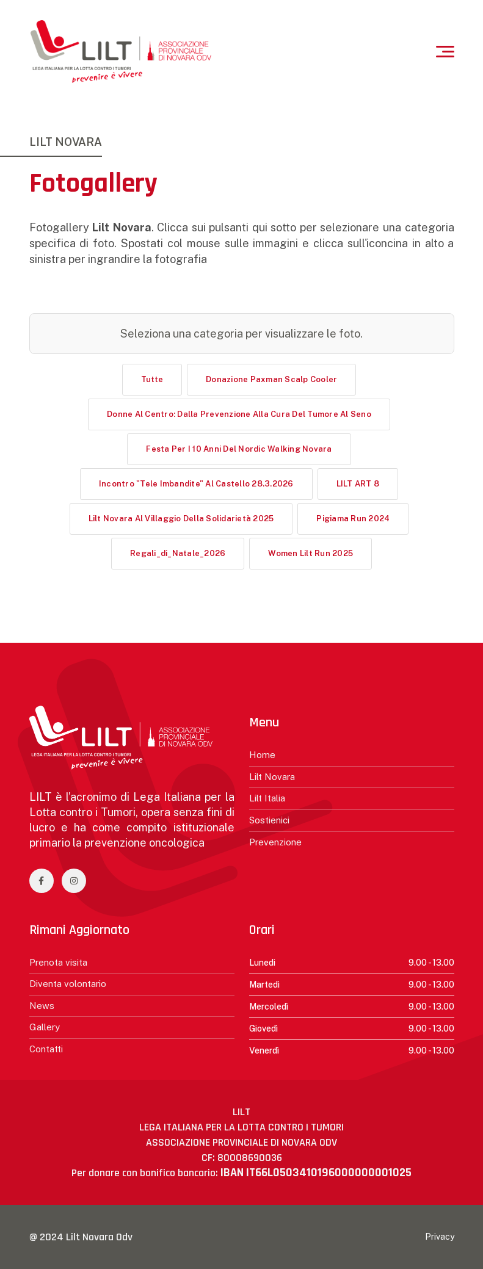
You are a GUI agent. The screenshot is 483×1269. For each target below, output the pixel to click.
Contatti (46, 1049)
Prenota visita (58, 962)
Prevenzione (275, 842)
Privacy (439, 1237)
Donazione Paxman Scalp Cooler (271, 379)
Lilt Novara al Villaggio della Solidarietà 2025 (181, 518)
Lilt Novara (272, 777)
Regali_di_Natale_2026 (177, 553)
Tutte (152, 379)
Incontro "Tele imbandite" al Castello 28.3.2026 (196, 483)
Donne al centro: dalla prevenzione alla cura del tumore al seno (239, 414)
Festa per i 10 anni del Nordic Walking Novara (239, 449)
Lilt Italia (267, 798)
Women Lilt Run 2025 (310, 553)
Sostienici (269, 820)
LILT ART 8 (358, 483)
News (41, 1005)
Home (262, 755)
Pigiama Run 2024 (353, 518)
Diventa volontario (67, 983)
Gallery (44, 1027)
